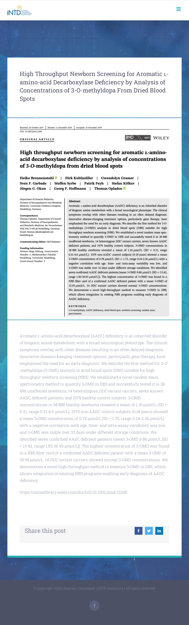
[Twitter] (149, 531)
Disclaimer (86, 588)
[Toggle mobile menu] (179, 9)
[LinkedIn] (159, 531)
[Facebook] (138, 531)
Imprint (70, 588)
